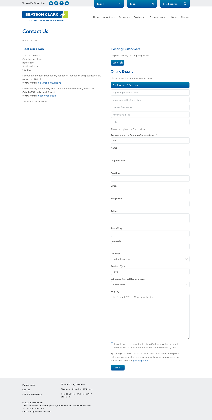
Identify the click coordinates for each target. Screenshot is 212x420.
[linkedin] (61, 3)
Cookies (26, 389)
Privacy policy (28, 385)
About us (109, 17)
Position (115, 173)
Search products (175, 3)
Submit (117, 367)
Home (96, 17)
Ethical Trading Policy (32, 394)
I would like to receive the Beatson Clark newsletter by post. (144, 347)
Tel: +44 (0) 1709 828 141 (33, 3)
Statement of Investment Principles (77, 389)
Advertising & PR (121, 114)
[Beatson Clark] (45, 16)
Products (140, 17)
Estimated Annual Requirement (128, 278)
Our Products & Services (125, 85)
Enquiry (109, 3)
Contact (185, 17)
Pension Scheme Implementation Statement (76, 395)
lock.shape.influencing (49, 82)
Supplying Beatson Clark (125, 92)
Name (114, 147)
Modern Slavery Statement (73, 384)
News (174, 17)
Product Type (118, 266)
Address (115, 211)
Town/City (116, 228)
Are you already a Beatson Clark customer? (134, 135)
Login (142, 3)
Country (115, 253)
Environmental (159, 17)
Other (116, 122)
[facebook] (51, 3)
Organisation (118, 160)
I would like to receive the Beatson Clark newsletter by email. (144, 344)
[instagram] (56, 3)
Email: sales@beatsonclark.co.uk (37, 411)
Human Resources (122, 107)
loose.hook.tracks (47, 95)
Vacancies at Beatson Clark (127, 99)
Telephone (116, 198)
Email (113, 185)
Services (124, 17)
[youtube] (67, 3)
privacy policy (140, 360)
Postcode (116, 240)
